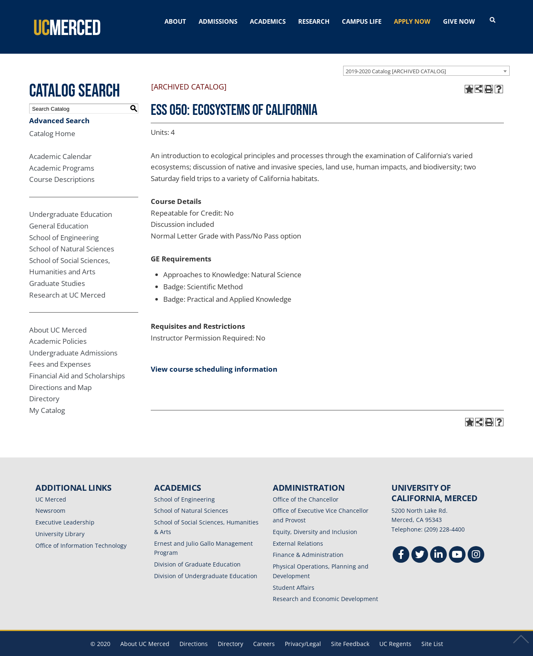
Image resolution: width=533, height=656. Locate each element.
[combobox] (426, 59)
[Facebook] (401, 543)
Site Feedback (350, 632)
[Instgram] (476, 543)
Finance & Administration (308, 543)
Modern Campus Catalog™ (365, 650)
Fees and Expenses (60, 352)
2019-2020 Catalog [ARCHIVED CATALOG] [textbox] (396, 59)
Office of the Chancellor (306, 487)
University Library (60, 522)
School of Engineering (64, 225)
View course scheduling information (214, 357)
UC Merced (50, 487)
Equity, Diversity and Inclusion (315, 520)
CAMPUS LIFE (361, 21)
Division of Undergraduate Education (205, 564)
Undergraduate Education (70, 202)
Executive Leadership (65, 510)
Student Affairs (293, 575)
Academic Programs (61, 156)
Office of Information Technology (81, 533)
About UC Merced (58, 318)
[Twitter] (419, 543)
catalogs (147, 650)
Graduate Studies (57, 271)
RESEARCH (313, 21)
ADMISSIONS (218, 21)
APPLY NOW (412, 21)
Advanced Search (59, 108)
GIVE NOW (459, 21)
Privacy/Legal (303, 632)
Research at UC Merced (67, 283)
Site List (432, 632)
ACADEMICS (268, 21)
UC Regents (395, 632)
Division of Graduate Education (197, 552)
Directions (193, 632)
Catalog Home (52, 121)
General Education (58, 214)
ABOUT (175, 21)
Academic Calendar (60, 144)
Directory (44, 386)
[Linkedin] (438, 543)
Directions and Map (60, 375)
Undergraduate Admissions (73, 340)
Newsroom (50, 498)
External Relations (298, 531)
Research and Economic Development (325, 587)
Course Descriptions (62, 167)
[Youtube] (457, 543)
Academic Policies (58, 329)
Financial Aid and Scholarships (77, 363)
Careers (264, 632)
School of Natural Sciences (71, 236)
